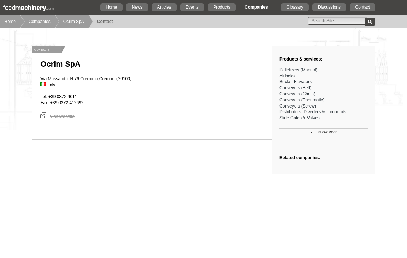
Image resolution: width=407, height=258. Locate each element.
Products (221, 7)
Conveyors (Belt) (295, 87)
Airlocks (287, 75)
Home (111, 7)
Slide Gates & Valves (299, 117)
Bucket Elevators (295, 81)
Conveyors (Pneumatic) (301, 99)
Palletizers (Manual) (298, 69)
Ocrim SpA (73, 21)
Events (192, 7)
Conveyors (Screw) (297, 106)
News (137, 7)
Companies (256, 7)
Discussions (329, 7)
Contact (362, 7)
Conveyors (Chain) (297, 93)
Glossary (294, 7)
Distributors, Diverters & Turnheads (312, 111)
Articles (164, 7)
